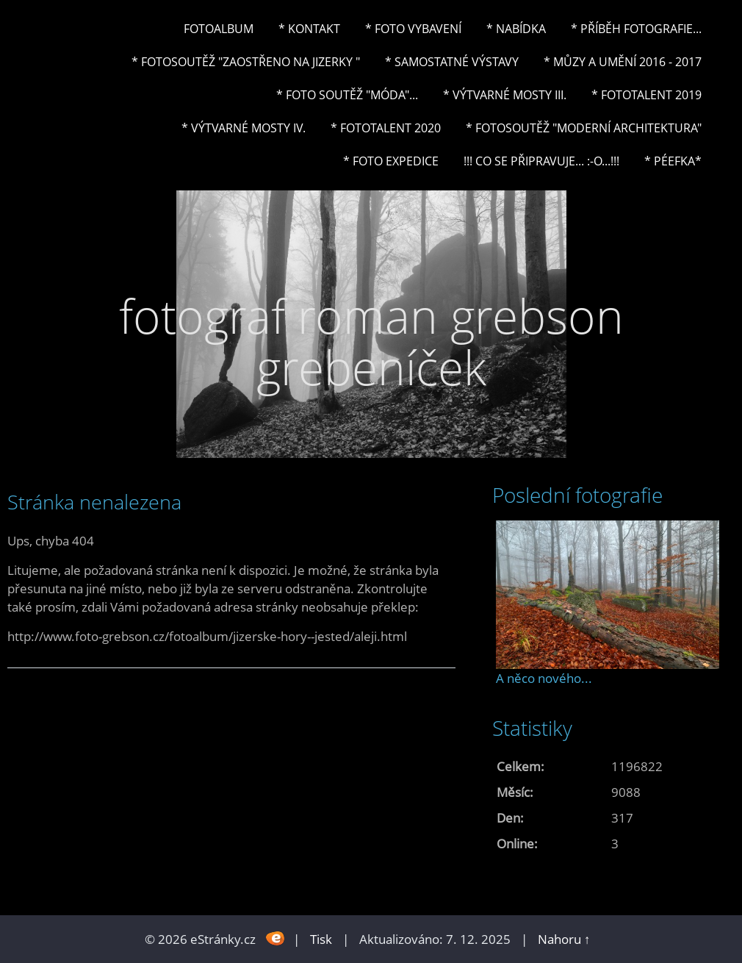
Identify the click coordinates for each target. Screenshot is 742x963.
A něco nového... (544, 678)
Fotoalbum (218, 29)
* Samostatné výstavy (452, 62)
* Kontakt (309, 29)
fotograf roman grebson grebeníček (371, 341)
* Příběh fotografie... (636, 29)
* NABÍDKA (516, 29)
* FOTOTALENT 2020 (386, 128)
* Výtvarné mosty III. (504, 95)
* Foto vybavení (413, 29)
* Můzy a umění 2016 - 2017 (623, 62)
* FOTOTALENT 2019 (646, 95)
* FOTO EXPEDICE (391, 161)
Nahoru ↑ (564, 939)
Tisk (321, 939)
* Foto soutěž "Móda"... (347, 95)
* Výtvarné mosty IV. (243, 128)
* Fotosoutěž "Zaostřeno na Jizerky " (246, 62)
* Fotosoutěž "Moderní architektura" (584, 128)
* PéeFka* (673, 161)
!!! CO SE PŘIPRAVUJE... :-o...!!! (541, 161)
